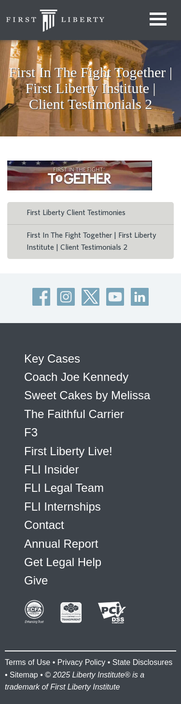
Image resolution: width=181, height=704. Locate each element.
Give (36, 580)
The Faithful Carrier (74, 413)
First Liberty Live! (68, 451)
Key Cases (52, 358)
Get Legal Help (62, 562)
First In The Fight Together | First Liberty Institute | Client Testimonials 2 (91, 241)
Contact (44, 524)
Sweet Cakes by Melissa (87, 395)
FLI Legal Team (64, 487)
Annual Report (61, 543)
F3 (31, 432)
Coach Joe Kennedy (76, 376)
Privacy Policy (81, 662)
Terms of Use (27, 662)
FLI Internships (62, 506)
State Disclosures (142, 662)
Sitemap (24, 675)
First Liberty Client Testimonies (76, 213)
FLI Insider (51, 469)
